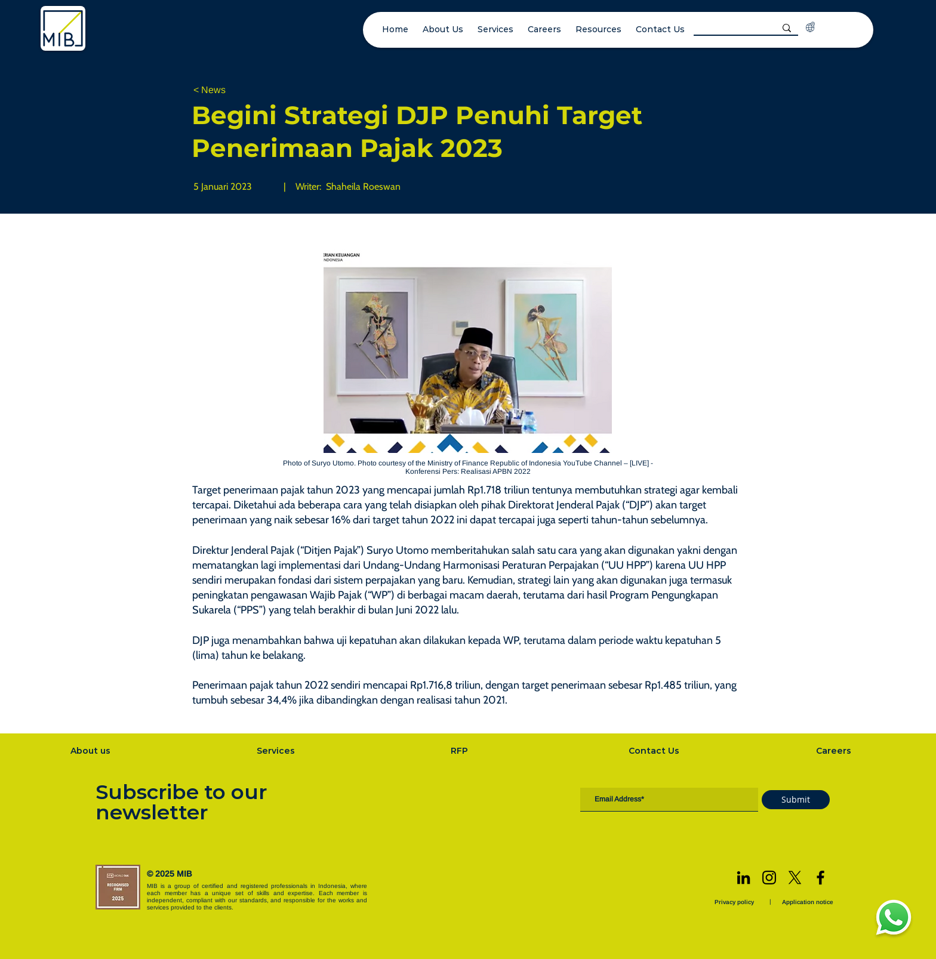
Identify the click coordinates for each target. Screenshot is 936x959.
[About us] (92, 751)
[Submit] (796, 799)
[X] (795, 877)
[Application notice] (809, 902)
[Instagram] (769, 877)
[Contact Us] (655, 751)
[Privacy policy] (735, 902)
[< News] (232, 90)
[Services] (277, 751)
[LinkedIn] (743, 877)
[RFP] (460, 751)
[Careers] (835, 751)
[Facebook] (820, 877)
